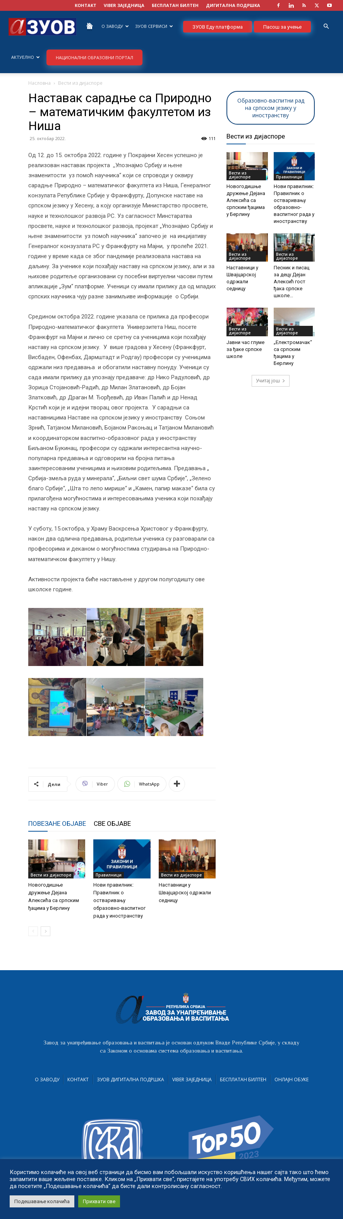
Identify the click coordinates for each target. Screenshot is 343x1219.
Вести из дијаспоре (51, 875)
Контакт (78, 1079)
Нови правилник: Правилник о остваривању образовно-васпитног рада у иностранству (119, 900)
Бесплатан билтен (243, 1079)
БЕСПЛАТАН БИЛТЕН (175, 5)
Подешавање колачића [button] (42, 1201)
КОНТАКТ (85, 5)
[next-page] (45, 931)
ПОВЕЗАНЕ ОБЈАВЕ (57, 823)
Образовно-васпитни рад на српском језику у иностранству (270, 108)
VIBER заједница (124, 5)
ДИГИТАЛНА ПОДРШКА (233, 5)
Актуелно (25, 57)
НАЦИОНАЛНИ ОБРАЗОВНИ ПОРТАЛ (94, 57)
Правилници (109, 875)
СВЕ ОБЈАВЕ (112, 823)
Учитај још (270, 380)
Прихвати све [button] (99, 1201)
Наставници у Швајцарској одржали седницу (185, 892)
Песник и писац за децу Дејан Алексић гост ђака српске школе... (291, 281)
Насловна (39, 83)
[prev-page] (33, 931)
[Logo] (42, 26)
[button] (326, 26)
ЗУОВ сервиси (154, 26)
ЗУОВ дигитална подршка (130, 1079)
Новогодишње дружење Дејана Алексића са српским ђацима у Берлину (245, 200)
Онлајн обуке (291, 1079)
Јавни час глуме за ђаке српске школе (245, 349)
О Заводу (115, 26)
